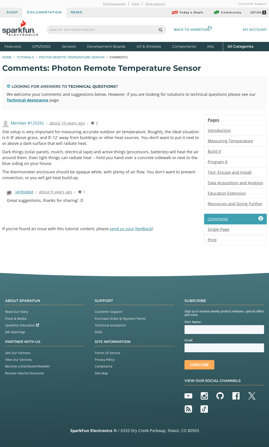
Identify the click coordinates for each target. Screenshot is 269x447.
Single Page (218, 229)
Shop (12, 12)
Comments (235, 218)
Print (212, 239)
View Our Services (18, 359)
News (77, 12)
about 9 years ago (55, 192)
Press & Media (16, 318)
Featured (17, 46)
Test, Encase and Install (230, 172)
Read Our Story (16, 312)
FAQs (98, 332)
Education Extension (227, 193)
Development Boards (106, 46)
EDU (136, 3)
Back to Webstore (193, 29)
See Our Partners (18, 353)
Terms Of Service (107, 353)
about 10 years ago (67, 123)
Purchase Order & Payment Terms (120, 318)
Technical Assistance (27, 100)
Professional (114, 3)
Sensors (69, 46)
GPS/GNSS (41, 46)
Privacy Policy (105, 359)
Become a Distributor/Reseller (27, 366)
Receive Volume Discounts (24, 373)
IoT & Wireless (149, 46)
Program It (218, 161)
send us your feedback (131, 228)
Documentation (44, 12)
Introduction (219, 130)
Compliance (103, 366)
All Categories (240, 46)
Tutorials (25, 57)
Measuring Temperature (230, 141)
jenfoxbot (24, 192)
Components (184, 46)
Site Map (101, 373)
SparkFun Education (22, 325)
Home (7, 57)
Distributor (156, 3)
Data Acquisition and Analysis (235, 182)
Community (227, 12)
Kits (210, 46)
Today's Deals (187, 12)
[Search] (160, 29)
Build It (214, 151)
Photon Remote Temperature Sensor (72, 57)
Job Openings (15, 332)
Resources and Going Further (235, 203)
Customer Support (252, 3)
